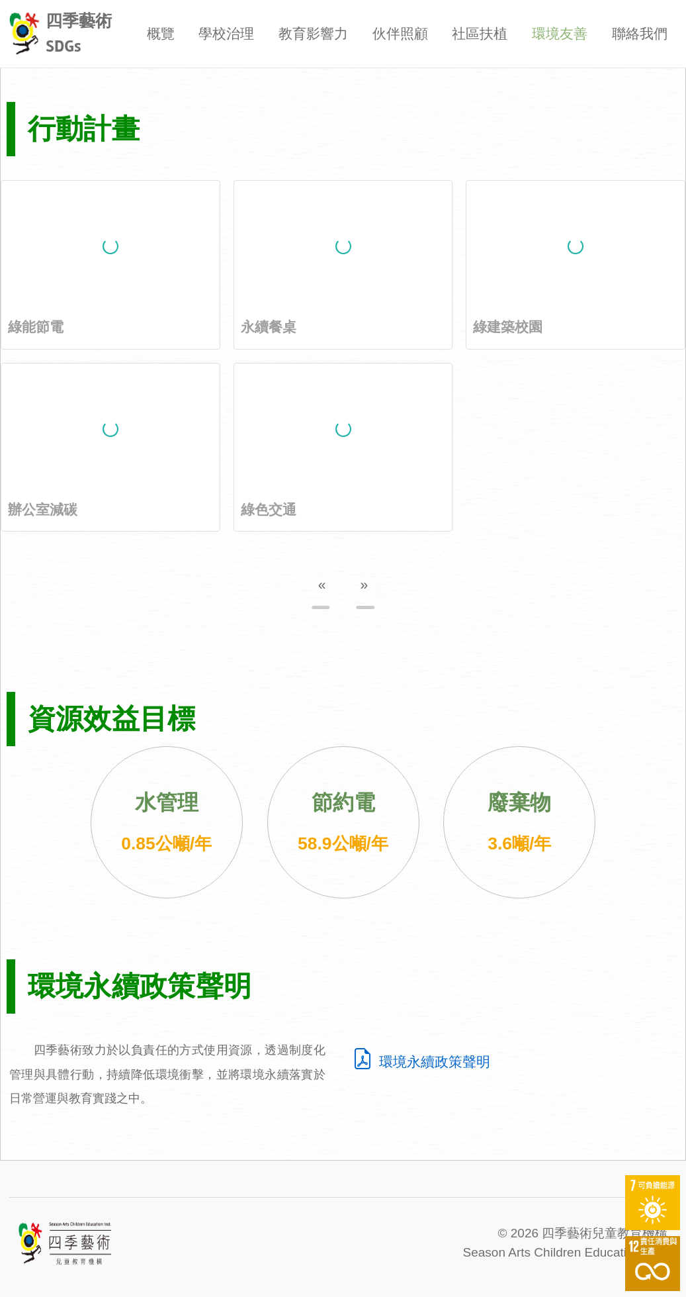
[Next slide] (658, 625)
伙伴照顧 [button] (400, 33)
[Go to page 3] (365, 607)
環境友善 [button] (559, 33)
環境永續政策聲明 (421, 1061)
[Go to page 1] (321, 607)
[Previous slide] (28, 625)
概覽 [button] (161, 33)
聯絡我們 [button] (639, 33)
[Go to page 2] (343, 607)
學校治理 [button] (226, 33)
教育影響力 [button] (313, 33)
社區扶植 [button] (479, 33)
